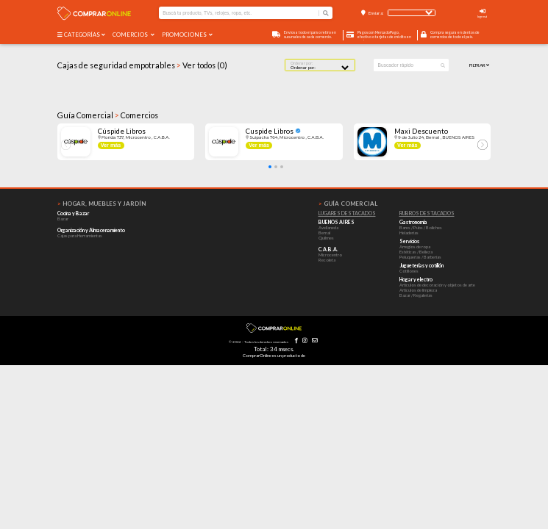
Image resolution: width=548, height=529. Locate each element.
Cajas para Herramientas (79, 235)
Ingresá (482, 16)
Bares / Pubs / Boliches (420, 227)
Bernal (324, 232)
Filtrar (479, 65)
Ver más (111, 145)
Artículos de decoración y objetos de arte (437, 284)
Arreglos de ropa (414, 246)
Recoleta (327, 259)
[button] (269, 166)
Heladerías (409, 232)
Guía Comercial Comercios (107, 115)
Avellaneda (328, 227)
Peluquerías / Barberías (420, 256)
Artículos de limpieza (418, 289)
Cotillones (409, 270)
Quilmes (326, 237)
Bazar (62, 218)
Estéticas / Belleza (416, 251)
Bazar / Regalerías (416, 295)
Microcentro (330, 254)
